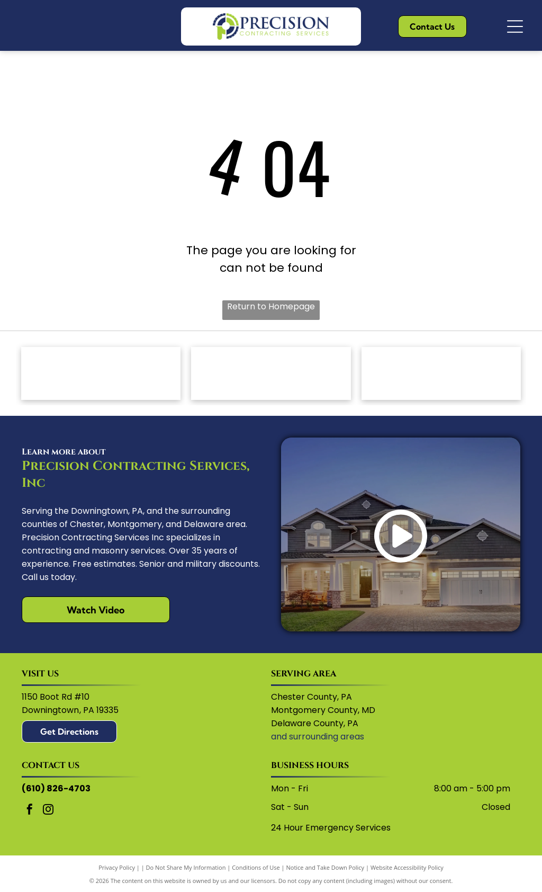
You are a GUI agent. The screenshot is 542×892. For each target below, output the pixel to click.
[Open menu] (515, 26)
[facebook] (30, 810)
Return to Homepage (271, 306)
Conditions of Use (256, 867)
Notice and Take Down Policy (325, 867)
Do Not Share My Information (186, 867)
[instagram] (48, 810)
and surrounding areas (317, 736)
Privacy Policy (116, 867)
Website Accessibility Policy (407, 867)
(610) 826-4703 (56, 788)
